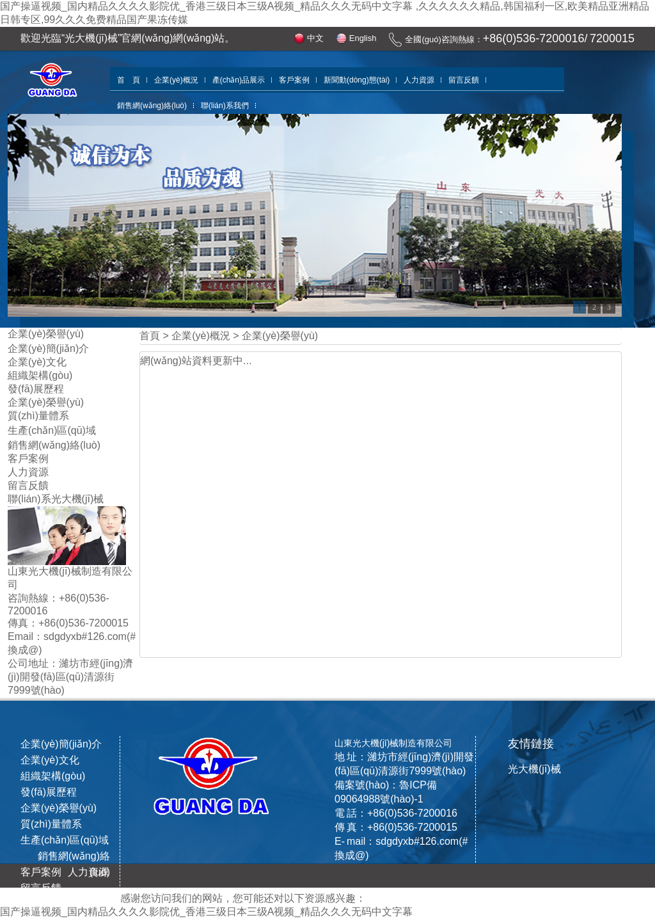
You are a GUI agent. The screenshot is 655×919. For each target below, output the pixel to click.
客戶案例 (294, 80)
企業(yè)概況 (176, 80)
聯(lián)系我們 (225, 105)
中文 (315, 38)
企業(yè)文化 (37, 361)
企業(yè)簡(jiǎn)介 (48, 348)
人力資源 (419, 80)
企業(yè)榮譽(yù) (46, 402)
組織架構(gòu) (40, 375)
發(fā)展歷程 (36, 388)
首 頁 (128, 80)
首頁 (149, 335)
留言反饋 (463, 80)
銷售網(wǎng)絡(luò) (152, 105)
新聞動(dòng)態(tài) (357, 80)
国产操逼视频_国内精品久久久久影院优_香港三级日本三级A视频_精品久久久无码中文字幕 (206, 911)
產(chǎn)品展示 (238, 80)
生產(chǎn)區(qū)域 (52, 430)
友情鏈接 (531, 743)
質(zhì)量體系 (38, 415)
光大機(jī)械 (534, 768)
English (363, 38)
